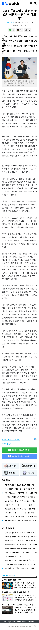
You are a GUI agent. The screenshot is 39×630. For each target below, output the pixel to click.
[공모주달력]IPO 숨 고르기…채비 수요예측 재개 (21, 544)
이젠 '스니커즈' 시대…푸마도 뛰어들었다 (19, 504)
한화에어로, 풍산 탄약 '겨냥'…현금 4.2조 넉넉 (21, 493)
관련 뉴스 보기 (7, 444)
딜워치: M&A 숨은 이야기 (11, 580)
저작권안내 (31, 622)
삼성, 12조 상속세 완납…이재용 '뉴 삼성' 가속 (21, 516)
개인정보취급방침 (22, 622)
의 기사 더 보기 (11, 439)
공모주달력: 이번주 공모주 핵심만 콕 (16, 592)
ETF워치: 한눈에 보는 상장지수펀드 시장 (17, 604)
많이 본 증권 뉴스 (8, 528)
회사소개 (6, 622)
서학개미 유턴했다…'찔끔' (14, 556)
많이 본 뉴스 (7, 480)
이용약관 (12, 622)
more (35, 576)
